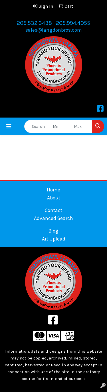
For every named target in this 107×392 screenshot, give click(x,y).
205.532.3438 (34, 23)
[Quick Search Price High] (81, 126)
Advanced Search (53, 218)
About (53, 198)
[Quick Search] (37, 126)
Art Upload (53, 239)
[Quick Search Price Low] (60, 126)
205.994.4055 (73, 23)
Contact (53, 210)
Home (53, 190)
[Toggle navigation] (9, 126)
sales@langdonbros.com (53, 30)
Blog (53, 231)
